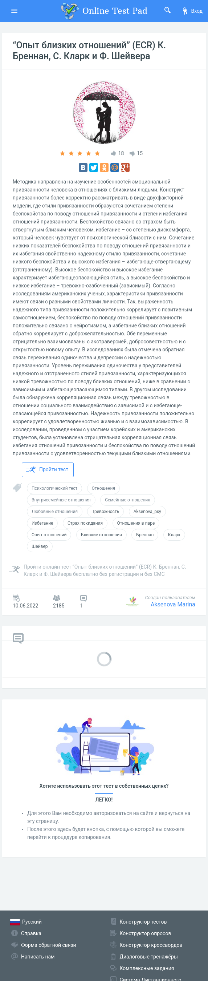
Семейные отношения (127, 499)
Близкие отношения (101, 534)
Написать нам (37, 957)
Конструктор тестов (143, 922)
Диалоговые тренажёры (149, 957)
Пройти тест (47, 470)
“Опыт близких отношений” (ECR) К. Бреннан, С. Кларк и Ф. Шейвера (89, 50)
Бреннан (145, 534)
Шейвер (40, 546)
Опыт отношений (49, 534)
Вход (192, 11)
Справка (31, 933)
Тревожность (105, 511)
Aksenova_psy (147, 511)
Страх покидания (85, 523)
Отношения (103, 488)
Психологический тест (54, 488)
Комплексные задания (147, 968)
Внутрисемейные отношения (61, 499)
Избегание (42, 523)
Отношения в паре (136, 523)
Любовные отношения (55, 511)
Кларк (174, 534)
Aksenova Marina (173, 604)
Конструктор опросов (145, 933)
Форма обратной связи (48, 945)
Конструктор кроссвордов (151, 945)
